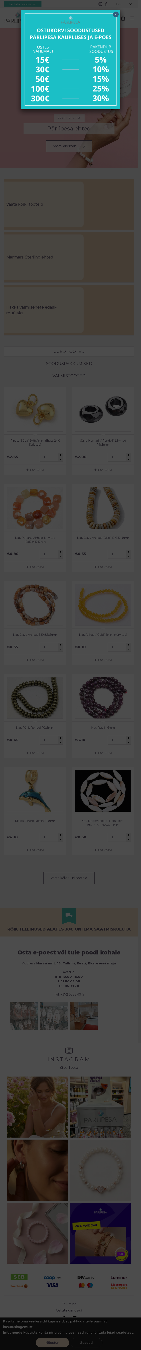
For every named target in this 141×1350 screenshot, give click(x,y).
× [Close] (116, 14)
